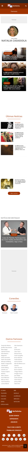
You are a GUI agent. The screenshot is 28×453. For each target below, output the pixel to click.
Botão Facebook (9, 435)
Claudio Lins (4, 369)
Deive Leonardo (5, 357)
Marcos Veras (5, 379)
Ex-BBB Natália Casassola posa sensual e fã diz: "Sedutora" (19, 126)
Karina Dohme (18, 361)
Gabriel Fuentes (5, 351)
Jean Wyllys (17, 375)
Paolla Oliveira (18, 359)
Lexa (15, 347)
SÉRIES (2, 401)
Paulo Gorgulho (18, 355)
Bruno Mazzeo (18, 357)
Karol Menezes (5, 377)
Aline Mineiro (4, 353)
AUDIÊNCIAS (17, 396)
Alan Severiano (18, 345)
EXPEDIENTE (14, 419)
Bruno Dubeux (18, 369)
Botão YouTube (24, 435)
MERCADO (16, 399)
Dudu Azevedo (18, 377)
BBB (15, 390)
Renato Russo (18, 353)
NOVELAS (16, 393)
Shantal (16, 365)
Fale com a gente (14, 427)
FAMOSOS (3, 396)
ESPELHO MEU (5, 404)
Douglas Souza (18, 373)
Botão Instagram (19, 435)
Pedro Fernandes (6, 359)
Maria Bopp (4, 349)
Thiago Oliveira (18, 371)
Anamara (4, 313)
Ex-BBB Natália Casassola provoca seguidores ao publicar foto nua (20, 147)
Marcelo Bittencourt (19, 363)
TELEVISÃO (4, 393)
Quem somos (14, 416)
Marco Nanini (4, 375)
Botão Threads (24, 439)
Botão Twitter (14, 435)
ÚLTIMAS (3, 390)
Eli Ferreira (17, 349)
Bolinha (3, 373)
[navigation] (2, 5)
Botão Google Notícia (7, 439)
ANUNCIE (14, 422)
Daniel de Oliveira (6, 345)
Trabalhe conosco (14, 430)
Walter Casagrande (6, 363)
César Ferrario (18, 367)
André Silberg (5, 367)
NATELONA (17, 401)
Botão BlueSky (20, 439)
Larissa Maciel (5, 383)
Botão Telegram (3, 439)
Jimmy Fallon (17, 381)
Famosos (14, 11)
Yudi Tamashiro (5, 381)
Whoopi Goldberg (6, 361)
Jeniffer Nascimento (6, 347)
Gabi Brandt (4, 365)
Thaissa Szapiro (5, 371)
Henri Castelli (14, 313)
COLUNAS (3, 399)
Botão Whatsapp (4, 435)
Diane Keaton (18, 379)
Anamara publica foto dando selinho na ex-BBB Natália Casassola (20, 181)
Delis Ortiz (17, 383)
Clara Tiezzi (17, 351)
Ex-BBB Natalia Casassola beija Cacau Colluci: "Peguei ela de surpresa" (19, 135)
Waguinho (4, 355)
